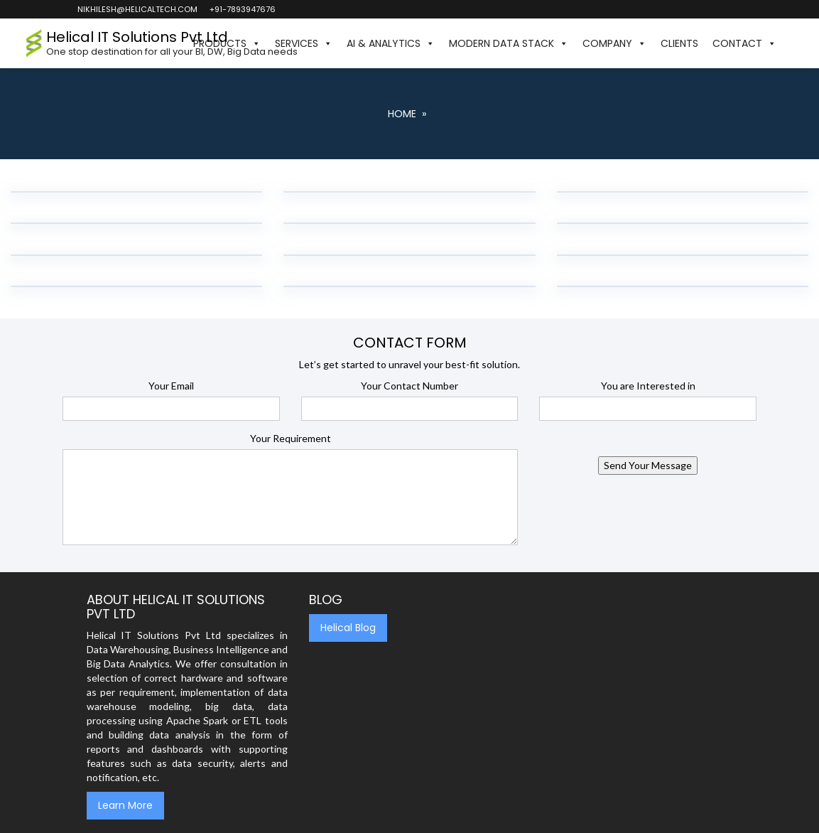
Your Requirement (290, 438)
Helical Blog (348, 627)
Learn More (125, 805)
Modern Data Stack (508, 43)
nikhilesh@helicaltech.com (136, 9)
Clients (679, 43)
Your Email (171, 386)
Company (614, 43)
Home (402, 114)
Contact (744, 43)
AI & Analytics (391, 43)
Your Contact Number (409, 386)
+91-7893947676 (242, 9)
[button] (790, 43)
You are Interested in (648, 386)
